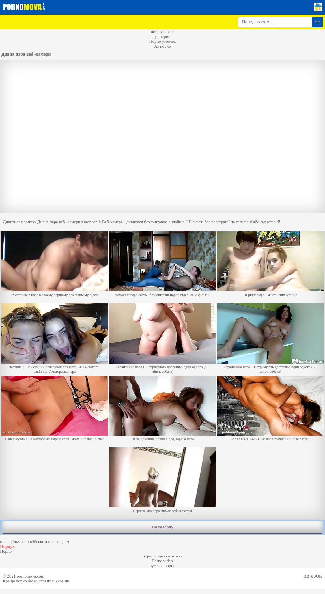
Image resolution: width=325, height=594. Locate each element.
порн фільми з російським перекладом (34, 541)
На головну (162, 527)
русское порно (162, 565)
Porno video (162, 561)
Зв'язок (313, 576)
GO (317, 22)
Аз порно (162, 46)
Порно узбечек (162, 41)
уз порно (163, 36)
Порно (6, 551)
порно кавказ (162, 31)
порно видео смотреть (162, 556)
